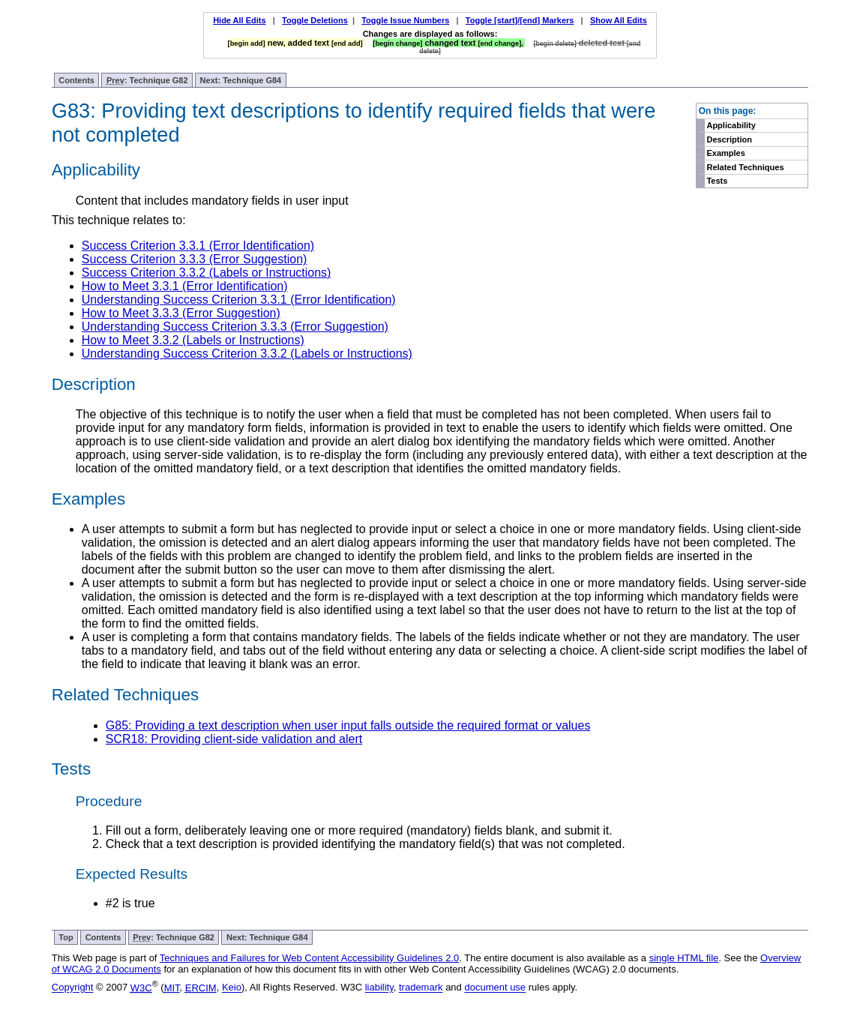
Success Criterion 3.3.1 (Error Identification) (198, 245)
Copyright (73, 988)
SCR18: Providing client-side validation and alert (234, 739)
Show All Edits (618, 20)
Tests (716, 180)
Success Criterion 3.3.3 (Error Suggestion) (194, 259)
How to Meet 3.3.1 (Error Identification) (185, 286)
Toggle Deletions (315, 20)
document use (495, 988)
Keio (231, 988)
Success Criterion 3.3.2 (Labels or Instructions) (206, 272)
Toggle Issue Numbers (405, 20)
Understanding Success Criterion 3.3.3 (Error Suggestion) (235, 326)
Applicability (730, 125)
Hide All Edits (239, 20)
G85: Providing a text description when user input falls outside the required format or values (348, 725)
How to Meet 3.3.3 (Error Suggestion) (181, 313)
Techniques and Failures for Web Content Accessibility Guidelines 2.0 (309, 958)
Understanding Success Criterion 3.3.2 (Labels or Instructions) (247, 353)
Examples (725, 152)
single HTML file (684, 958)
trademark (421, 988)
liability (379, 988)
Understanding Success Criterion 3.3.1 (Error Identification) (239, 299)
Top (65, 937)
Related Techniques (745, 167)
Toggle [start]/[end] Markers (520, 20)
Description (729, 139)
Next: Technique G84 (241, 80)
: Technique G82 (147, 80)
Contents (76, 80)
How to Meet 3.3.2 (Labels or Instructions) (193, 340)
